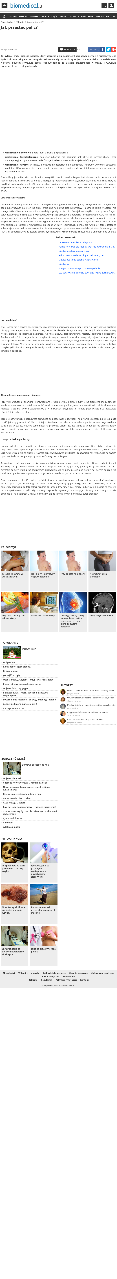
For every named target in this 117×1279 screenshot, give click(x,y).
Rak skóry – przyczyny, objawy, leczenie (43, 575)
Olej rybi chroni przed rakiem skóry (13, 617)
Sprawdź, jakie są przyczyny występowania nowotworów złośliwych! (40, 871)
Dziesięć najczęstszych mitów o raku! (22, 793)
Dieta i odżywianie (39, 16)
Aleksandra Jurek (74, 701)
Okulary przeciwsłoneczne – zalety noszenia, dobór (90, 697)
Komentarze (69, 49)
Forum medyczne (50, 976)
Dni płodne (9, 662)
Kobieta (74, 16)
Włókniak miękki (11, 826)
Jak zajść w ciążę (11, 675)
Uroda (23, 16)
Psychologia (103, 16)
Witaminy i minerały (28, 973)
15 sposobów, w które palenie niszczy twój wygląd (13, 868)
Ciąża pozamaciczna (13, 708)
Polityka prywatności (66, 979)
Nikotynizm (64, 264)
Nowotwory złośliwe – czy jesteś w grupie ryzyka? (13, 910)
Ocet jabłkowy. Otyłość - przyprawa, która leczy (28, 679)
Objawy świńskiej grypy (15, 688)
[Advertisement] (58, 38)
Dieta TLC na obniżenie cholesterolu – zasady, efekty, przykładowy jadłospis (91, 690)
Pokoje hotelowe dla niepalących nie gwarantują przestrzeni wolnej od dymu (87, 246)
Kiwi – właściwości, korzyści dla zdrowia (85, 719)
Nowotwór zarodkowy (43, 615)
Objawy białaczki (12, 778)
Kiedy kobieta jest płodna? (17, 666)
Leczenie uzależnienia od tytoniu (76, 242)
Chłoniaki (8, 822)
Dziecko (64, 16)
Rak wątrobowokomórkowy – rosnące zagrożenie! (29, 806)
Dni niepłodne (10, 671)
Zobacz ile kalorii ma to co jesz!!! (20, 703)
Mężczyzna (87, 16)
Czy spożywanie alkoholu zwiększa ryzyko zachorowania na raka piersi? (87, 272)
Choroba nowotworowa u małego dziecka (25, 782)
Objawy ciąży (29, 648)
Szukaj (104, 5)
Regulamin (46, 979)
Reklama (33, 979)
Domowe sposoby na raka (35, 764)
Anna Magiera (72, 708)
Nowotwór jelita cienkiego (98, 575)
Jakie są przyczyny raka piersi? (43, 950)
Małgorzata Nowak (74, 722)
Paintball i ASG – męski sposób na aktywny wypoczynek (25, 694)
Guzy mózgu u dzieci (14, 802)
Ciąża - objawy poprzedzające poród (22, 684)
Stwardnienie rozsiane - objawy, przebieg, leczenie (29, 699)
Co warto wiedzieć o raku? (17, 798)
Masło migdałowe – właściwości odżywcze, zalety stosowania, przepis (91, 705)
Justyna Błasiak (73, 693)
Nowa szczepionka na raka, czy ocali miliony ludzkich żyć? (26, 788)
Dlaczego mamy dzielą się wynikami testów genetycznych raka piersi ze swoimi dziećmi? (72, 621)
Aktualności (9, 973)
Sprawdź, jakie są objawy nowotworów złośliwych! (13, 951)
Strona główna (3, 16)
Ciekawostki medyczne (102, 973)
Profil (111, 5)
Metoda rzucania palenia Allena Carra (78, 259)
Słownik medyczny (78, 973)
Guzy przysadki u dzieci (102, 615)
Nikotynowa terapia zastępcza (74, 251)
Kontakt (84, 979)
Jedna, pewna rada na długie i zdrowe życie (81, 255)
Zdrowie (12, 16)
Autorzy (66, 685)
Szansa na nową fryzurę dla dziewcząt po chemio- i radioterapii (30, 812)
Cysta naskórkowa (12, 818)
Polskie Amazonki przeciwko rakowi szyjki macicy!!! (43, 910)
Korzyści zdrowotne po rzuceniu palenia (79, 268)
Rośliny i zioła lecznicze (54, 973)
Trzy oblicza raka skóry (73, 574)
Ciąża (54, 16)
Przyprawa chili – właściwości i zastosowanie (87, 712)
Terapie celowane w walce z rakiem (12, 575)
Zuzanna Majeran (74, 715)
